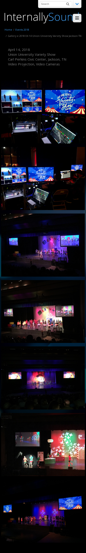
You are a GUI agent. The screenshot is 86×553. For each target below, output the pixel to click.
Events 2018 (22, 29)
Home (8, 29)
